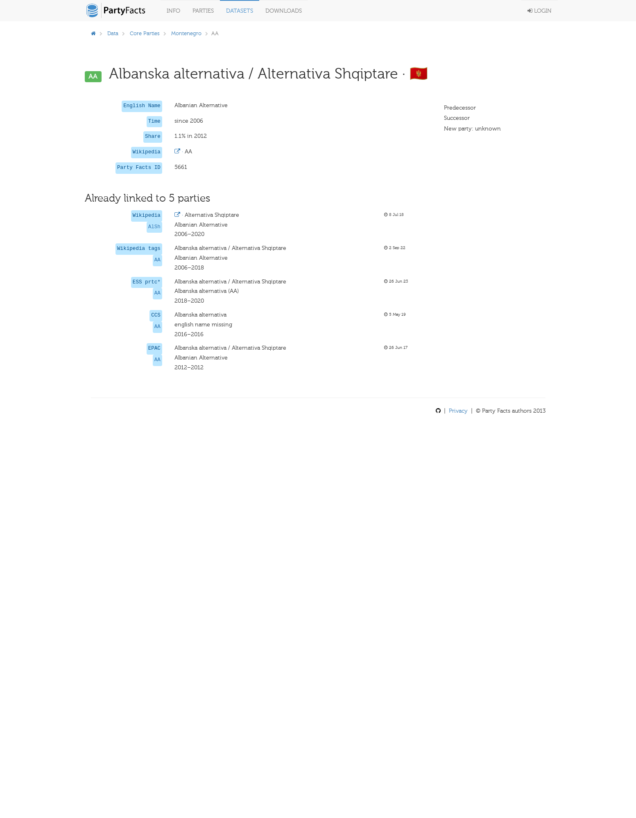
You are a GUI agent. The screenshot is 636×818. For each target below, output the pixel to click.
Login (539, 10)
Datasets (239, 10)
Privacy (458, 410)
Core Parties (145, 33)
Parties (203, 10)
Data (112, 33)
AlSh (154, 227)
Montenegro (186, 33)
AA (157, 260)
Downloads (283, 10)
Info (173, 10)
